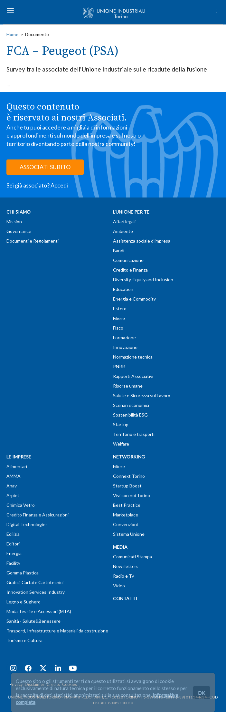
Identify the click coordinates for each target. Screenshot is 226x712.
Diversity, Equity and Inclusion (143, 279)
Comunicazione (128, 260)
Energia (14, 553)
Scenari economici (131, 405)
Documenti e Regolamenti (32, 241)
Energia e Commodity (134, 299)
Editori (13, 543)
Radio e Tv (123, 576)
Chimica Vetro (20, 505)
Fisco (118, 328)
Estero (120, 308)
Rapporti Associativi (133, 376)
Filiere (119, 318)
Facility (13, 563)
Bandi (118, 250)
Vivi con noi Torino (131, 495)
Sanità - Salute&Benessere (33, 621)
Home (12, 34)
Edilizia (13, 534)
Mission (14, 221)
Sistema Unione (129, 534)
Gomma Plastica (22, 572)
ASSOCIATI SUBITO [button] (45, 166)
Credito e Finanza (130, 270)
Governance (18, 231)
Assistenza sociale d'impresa (141, 241)
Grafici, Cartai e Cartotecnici (34, 582)
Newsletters (125, 566)
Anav (11, 485)
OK (201, 692)
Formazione (124, 337)
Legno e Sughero (23, 601)
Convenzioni (125, 524)
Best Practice (126, 505)
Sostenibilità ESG (130, 415)
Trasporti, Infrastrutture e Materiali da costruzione (57, 630)
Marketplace (125, 514)
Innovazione (125, 347)
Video (119, 585)
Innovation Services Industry (35, 592)
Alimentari (16, 466)
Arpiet (12, 495)
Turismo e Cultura (24, 640)
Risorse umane (128, 386)
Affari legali (124, 221)
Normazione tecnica (133, 357)
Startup (120, 424)
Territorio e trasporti (134, 434)
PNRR (119, 366)
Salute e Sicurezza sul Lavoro (141, 395)
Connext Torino (129, 476)
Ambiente (123, 231)
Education (123, 289)
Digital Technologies (27, 524)
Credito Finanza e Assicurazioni (37, 514)
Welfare (121, 444)
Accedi (59, 185)
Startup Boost (127, 485)
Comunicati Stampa (132, 556)
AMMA (13, 476)
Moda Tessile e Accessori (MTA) (38, 611)
